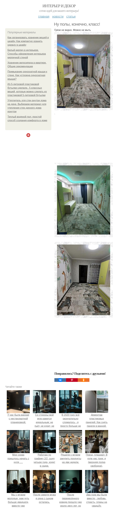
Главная (43, 16)
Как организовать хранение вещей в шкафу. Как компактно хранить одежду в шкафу (28, 41)
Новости (57, 16)
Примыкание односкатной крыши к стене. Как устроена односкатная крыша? (27, 75)
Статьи (70, 16)
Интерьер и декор (59, 6)
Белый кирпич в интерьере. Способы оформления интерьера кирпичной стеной (27, 54)
